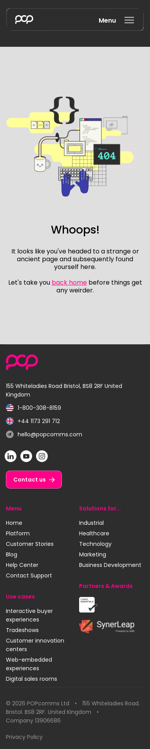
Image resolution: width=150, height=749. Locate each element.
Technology (95, 544)
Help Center (22, 565)
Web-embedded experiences (29, 664)
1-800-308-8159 (33, 408)
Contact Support (29, 575)
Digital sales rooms (31, 679)
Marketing (92, 554)
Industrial (91, 523)
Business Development (110, 565)
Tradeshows (22, 630)
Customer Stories (30, 544)
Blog (11, 554)
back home (69, 282)
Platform (18, 533)
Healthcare (94, 533)
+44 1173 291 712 (33, 421)
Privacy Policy (24, 737)
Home (14, 523)
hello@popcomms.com (44, 434)
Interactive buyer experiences (29, 615)
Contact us (29, 479)
